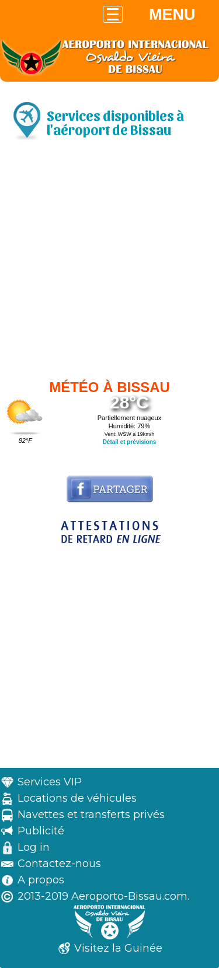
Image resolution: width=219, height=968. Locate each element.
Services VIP (50, 781)
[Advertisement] (109, 262)
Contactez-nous (59, 863)
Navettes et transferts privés (91, 814)
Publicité (41, 830)
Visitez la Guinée (118, 948)
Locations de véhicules (77, 798)
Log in (34, 847)
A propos (41, 879)
